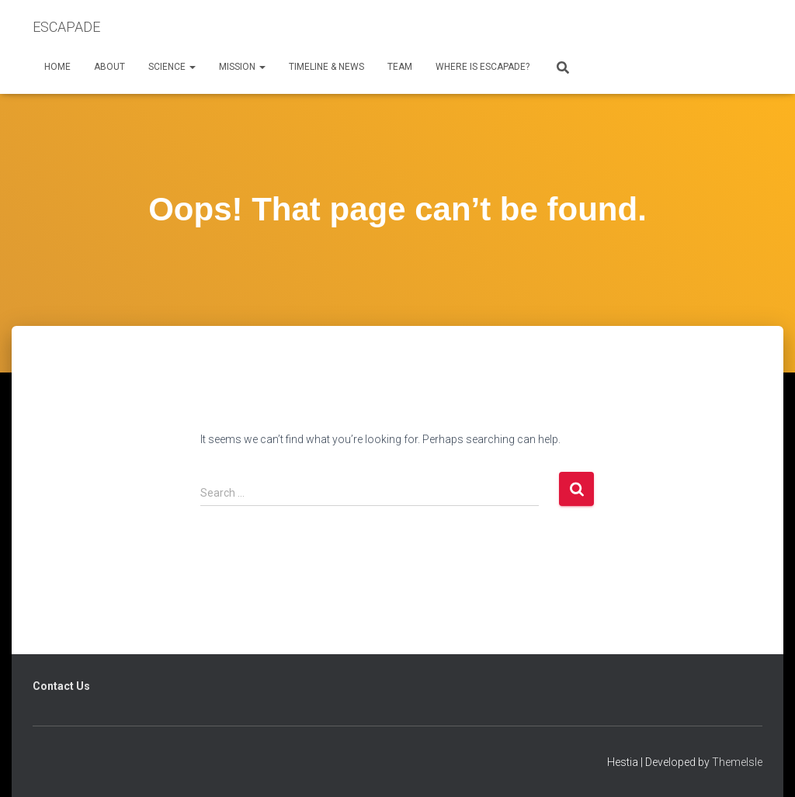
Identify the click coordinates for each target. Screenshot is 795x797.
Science (172, 66)
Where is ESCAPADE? (482, 66)
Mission (242, 66)
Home (57, 66)
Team (399, 66)
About (109, 66)
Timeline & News (326, 66)
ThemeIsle (737, 762)
